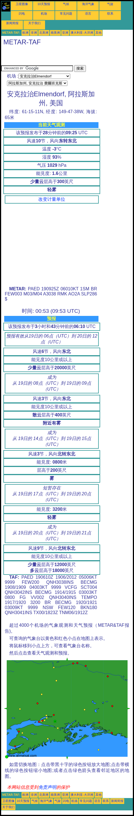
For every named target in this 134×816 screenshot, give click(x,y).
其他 (98, 32)
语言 (88, 13)
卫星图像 (22, 4)
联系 (110, 13)
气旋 (110, 4)
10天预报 (43, 4)
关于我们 (34, 23)
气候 (66, 4)
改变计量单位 (51, 199)
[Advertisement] (66, 56)
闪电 (22, 13)
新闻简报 (12, 23)
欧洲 (25, 32)
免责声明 (47, 787)
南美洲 (55, 32)
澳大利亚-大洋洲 (81, 32)
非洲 (34, 32)
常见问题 (66, 13)
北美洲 (43, 32)
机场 (44, 13)
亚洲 (65, 32)
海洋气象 (88, 4)
